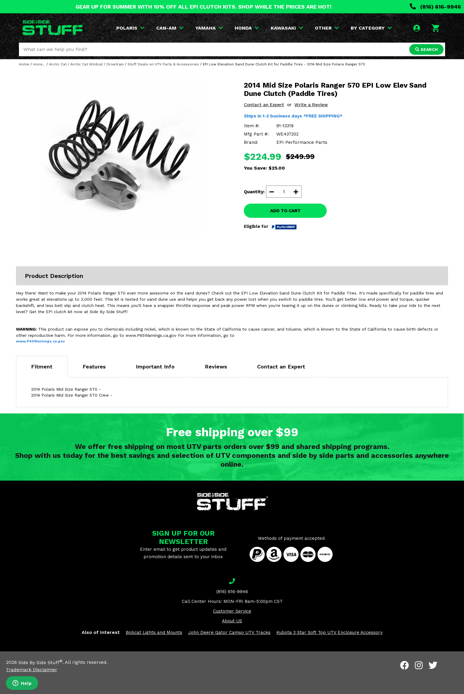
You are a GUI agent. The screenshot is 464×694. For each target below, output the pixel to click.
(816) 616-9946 (435, 7)
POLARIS (130, 28)
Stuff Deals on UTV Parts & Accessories (163, 64)
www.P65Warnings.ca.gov (40, 341)
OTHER (327, 28)
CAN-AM (169, 28)
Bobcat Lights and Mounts (154, 632)
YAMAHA (209, 28)
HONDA (247, 28)
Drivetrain (115, 64)
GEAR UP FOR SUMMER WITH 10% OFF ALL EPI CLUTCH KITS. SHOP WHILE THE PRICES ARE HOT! (203, 7)
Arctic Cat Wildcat (86, 64)
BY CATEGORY (371, 28)
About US (232, 621)
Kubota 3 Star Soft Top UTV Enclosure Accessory (329, 632)
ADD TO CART (285, 210)
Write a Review (311, 104)
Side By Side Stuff (40, 662)
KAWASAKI (287, 28)
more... (39, 64)
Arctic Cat (58, 64)
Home (24, 64)
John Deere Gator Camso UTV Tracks (229, 632)
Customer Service (232, 611)
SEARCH (426, 49)
